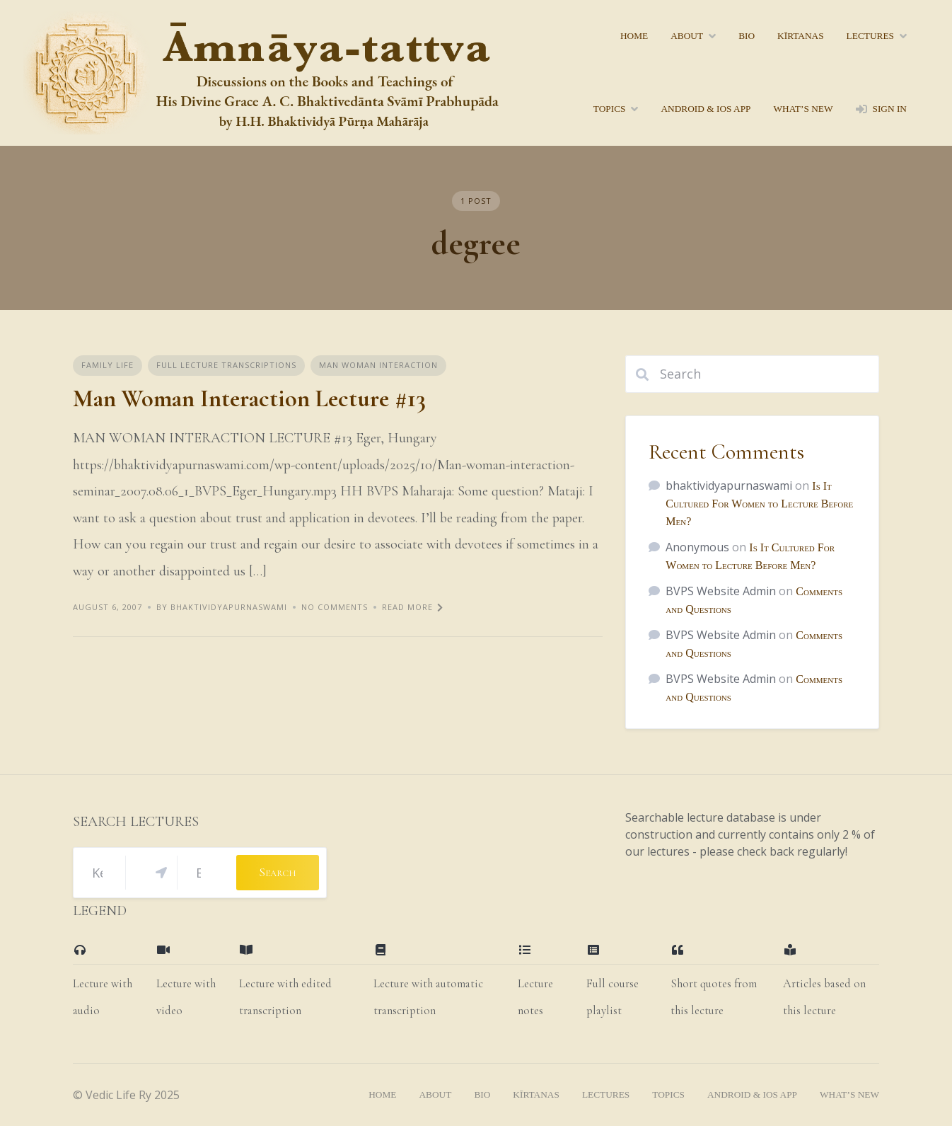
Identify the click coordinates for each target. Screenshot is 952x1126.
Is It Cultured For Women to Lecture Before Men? (759, 503)
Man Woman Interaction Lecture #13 (249, 398)
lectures (870, 35)
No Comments (334, 607)
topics (609, 108)
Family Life (107, 365)
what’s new (802, 108)
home (634, 35)
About (687, 35)
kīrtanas (800, 35)
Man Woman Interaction (378, 365)
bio (746, 35)
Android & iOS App (705, 108)
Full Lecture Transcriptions (226, 365)
